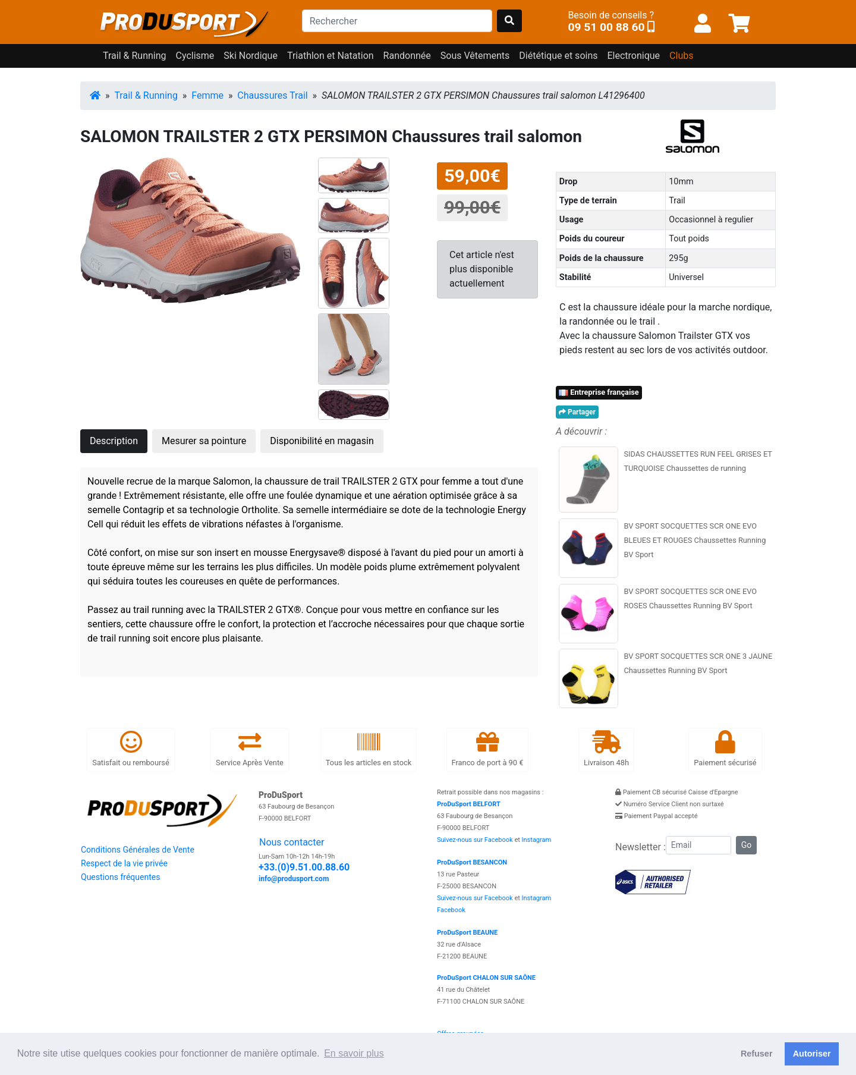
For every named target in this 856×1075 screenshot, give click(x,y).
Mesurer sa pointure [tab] (204, 441)
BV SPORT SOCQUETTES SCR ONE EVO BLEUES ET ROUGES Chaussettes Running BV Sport (695, 540)
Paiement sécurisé (725, 749)
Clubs (681, 55)
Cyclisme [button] (195, 55)
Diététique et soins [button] (558, 55)
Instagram (537, 840)
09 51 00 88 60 (606, 27)
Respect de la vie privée (124, 863)
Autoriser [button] (812, 1053)
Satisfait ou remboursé (130, 749)
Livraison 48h (606, 749)
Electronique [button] (633, 55)
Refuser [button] (757, 1053)
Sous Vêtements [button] (475, 55)
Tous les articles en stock (368, 749)
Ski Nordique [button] (251, 55)
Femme (207, 95)
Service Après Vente (250, 749)
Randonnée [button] (407, 55)
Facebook (451, 910)
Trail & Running (146, 95)
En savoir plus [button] (354, 1053)
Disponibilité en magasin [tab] (322, 441)
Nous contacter (291, 842)
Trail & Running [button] (134, 55)
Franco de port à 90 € (488, 749)
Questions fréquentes (120, 877)
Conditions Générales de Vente (137, 849)
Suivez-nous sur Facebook (475, 840)
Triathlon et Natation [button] (330, 55)
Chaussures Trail (272, 95)
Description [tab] (114, 441)
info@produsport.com (294, 879)
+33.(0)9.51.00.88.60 (304, 867)
